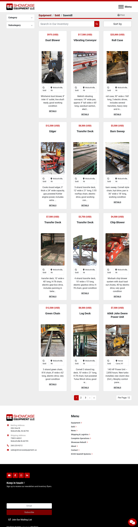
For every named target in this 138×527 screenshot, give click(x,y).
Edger (52, 131)
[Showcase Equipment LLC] (20, 417)
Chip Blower (117, 222)
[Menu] (121, 6)
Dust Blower (52, 40)
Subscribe (29, 512)
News (73, 430)
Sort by (117, 24)
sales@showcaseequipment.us (24, 450)
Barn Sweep (117, 131)
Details (52, 111)
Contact (74, 450)
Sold (73, 427)
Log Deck (85, 313)
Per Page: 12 (124, 397)
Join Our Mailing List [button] (20, 519)
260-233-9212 (17, 445)
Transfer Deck (85, 131)
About (73, 446)
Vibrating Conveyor (85, 40)
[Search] (66, 24)
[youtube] (9, 475)
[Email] (29, 506)
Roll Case (117, 40)
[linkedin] (27, 475)
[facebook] (15, 475)
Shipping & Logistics (79, 434)
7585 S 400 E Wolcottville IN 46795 (19, 439)
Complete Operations (80, 438)
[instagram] (21, 475)
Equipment (75, 423)
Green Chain (52, 313)
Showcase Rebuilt (78, 442)
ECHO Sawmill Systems (81, 454)
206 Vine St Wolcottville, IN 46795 (20, 429)
